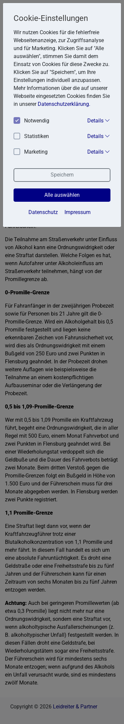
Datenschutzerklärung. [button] (64, 104)
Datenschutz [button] (43, 212)
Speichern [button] (62, 175)
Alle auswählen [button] (62, 195)
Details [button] (98, 120)
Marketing (31, 152)
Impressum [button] (77, 212)
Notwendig (31, 121)
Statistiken (31, 136)
